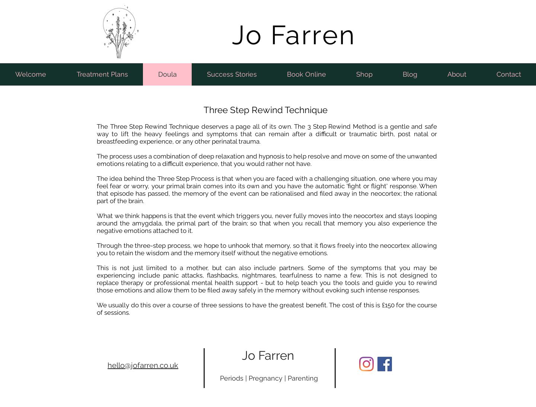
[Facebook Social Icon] (384, 364)
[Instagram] (366, 364)
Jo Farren (268, 355)
